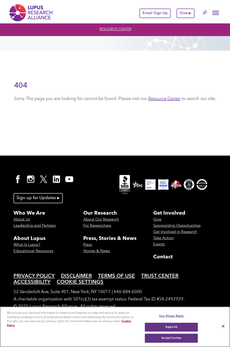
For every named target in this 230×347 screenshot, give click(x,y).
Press (87, 245)
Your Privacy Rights (171, 316)
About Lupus (29, 238)
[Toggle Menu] (215, 13)
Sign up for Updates (38, 198)
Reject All (171, 327)
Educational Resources (33, 251)
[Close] (223, 326)
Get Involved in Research (175, 232)
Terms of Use (116, 276)
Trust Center (160, 276)
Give (185, 13)
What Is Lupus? (27, 245)
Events (159, 244)
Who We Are (29, 213)
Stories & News (96, 251)
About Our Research (101, 219)
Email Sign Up (155, 13)
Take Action (163, 238)
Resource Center (115, 29)
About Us (22, 219)
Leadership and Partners (35, 226)
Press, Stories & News (109, 238)
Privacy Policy (34, 276)
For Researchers (97, 226)
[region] (115, 327)
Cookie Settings (80, 282)
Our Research (100, 213)
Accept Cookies (171, 338)
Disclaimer (76, 276)
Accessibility (32, 282)
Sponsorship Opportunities (177, 226)
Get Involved (169, 213)
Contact (163, 257)
